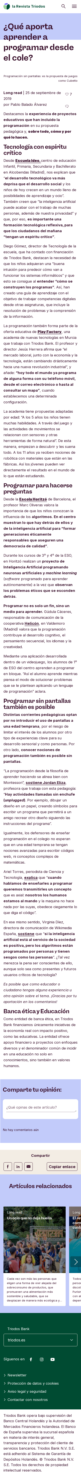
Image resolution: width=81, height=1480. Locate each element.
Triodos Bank (18, 1329)
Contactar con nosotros (25, 1399)
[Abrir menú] (74, 6)
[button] (75, 1261)
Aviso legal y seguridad (24, 1391)
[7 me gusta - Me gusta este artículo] (68, 94)
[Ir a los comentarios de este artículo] (67, 106)
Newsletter (15, 1375)
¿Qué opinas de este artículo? (31, 1107)
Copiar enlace (62, 1166)
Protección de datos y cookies (31, 1383)
